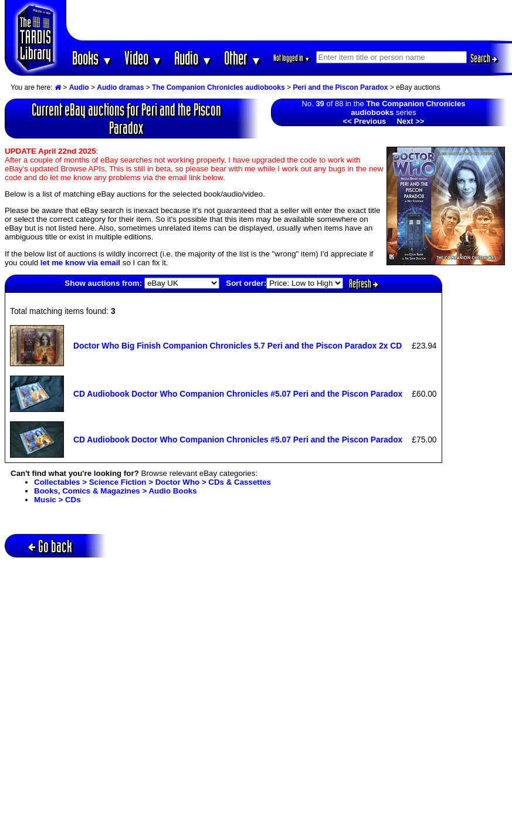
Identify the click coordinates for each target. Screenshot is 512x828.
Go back (50, 546)
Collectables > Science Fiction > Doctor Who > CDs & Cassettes (152, 482)
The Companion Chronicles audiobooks (218, 87)
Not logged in (291, 58)
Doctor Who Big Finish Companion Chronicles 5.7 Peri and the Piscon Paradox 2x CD (237, 345)
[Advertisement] (289, 20)
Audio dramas (120, 87)
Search (483, 58)
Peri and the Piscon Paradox (340, 87)
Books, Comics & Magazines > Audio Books (115, 490)
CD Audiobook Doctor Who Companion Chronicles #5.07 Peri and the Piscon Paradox (237, 393)
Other (243, 58)
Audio (193, 58)
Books (92, 58)
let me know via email (80, 262)
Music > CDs (57, 499)
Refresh (363, 283)
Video (143, 58)
